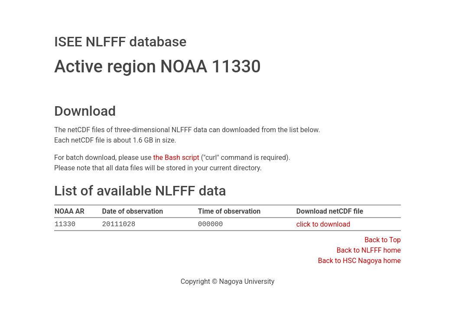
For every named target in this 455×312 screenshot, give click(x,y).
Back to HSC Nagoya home (359, 261)
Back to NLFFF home (369, 250)
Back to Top (382, 240)
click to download (323, 224)
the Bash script (176, 157)
